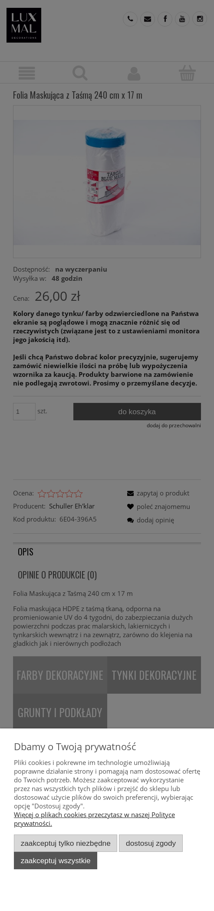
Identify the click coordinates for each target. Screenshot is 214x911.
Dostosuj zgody (151, 843)
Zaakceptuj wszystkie (56, 860)
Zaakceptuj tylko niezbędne (66, 843)
